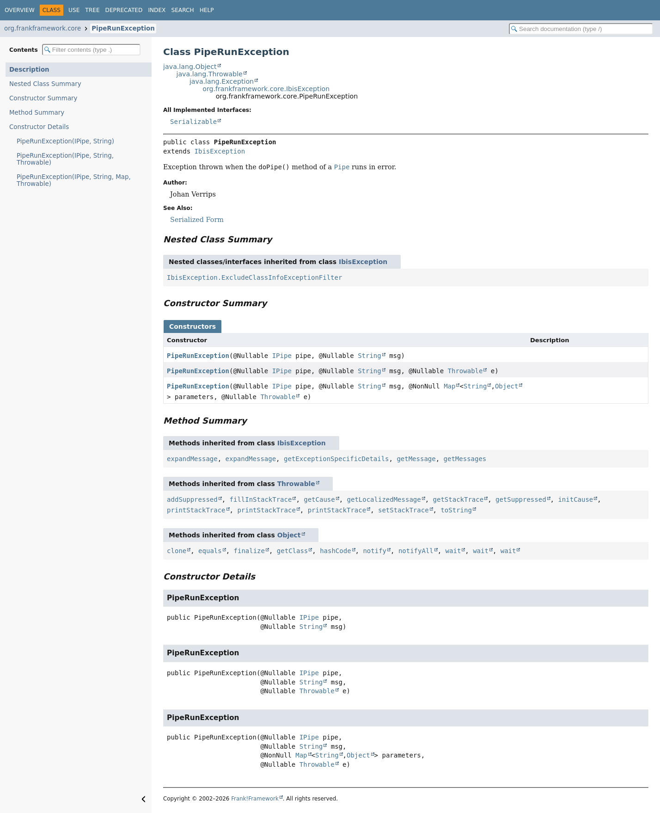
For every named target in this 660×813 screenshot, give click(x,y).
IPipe (282, 355)
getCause (319, 499)
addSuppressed (192, 499)
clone (176, 550)
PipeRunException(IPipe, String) (65, 141)
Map (449, 386)
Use (73, 10)
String (369, 355)
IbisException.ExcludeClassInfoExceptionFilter (254, 277)
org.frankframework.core (42, 28)
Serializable (193, 121)
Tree (92, 10)
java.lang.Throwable (209, 74)
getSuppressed (520, 499)
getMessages (465, 458)
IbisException (220, 151)
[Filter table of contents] (91, 49)
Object (507, 386)
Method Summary (36, 112)
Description (29, 69)
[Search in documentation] (581, 29)
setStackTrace (403, 510)
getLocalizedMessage (384, 499)
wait (453, 550)
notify (374, 550)
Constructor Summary (43, 98)
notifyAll (416, 550)
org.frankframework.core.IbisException (266, 88)
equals (210, 550)
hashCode (335, 550)
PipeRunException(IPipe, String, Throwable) (65, 159)
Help (207, 10)
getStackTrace (458, 499)
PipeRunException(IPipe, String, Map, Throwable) (74, 180)
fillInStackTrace (261, 499)
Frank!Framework (255, 798)
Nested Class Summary (45, 83)
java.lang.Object (190, 66)
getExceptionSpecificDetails (336, 458)
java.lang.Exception (221, 81)
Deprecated (124, 10)
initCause (575, 499)
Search (182, 10)
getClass (292, 550)
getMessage (416, 458)
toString (455, 510)
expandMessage (192, 458)
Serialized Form (197, 219)
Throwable (465, 371)
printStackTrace (196, 510)
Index (156, 10)
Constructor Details (39, 126)
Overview (20, 10)
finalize (249, 550)
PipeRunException (123, 28)
